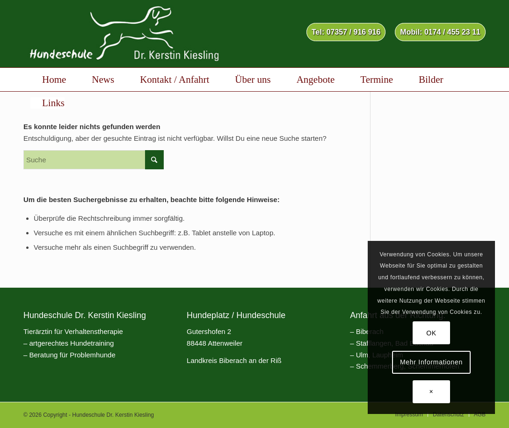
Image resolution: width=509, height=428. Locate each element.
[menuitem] (346, 32)
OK (431, 333)
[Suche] (93, 159)
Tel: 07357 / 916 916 (346, 32)
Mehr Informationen (431, 362)
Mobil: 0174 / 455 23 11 (440, 32)
